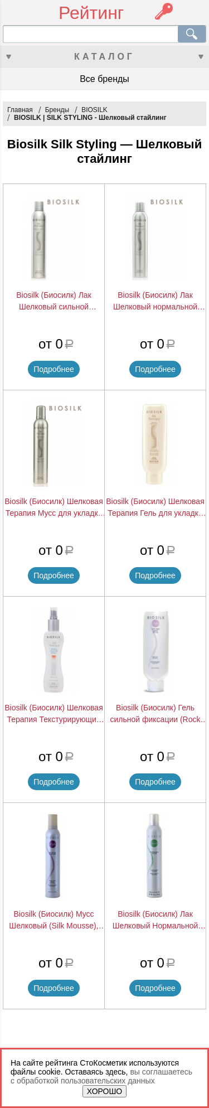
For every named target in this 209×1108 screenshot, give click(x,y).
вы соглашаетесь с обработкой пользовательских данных (101, 1076)
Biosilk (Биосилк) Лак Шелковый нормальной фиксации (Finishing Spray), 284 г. (155, 302)
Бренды (57, 110)
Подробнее (53, 369)
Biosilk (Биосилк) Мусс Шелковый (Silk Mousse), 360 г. (53, 920)
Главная (20, 110)
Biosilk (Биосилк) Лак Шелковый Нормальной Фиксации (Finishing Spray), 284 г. (155, 920)
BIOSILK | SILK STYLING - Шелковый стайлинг (90, 118)
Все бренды (104, 79)
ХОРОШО (104, 1091)
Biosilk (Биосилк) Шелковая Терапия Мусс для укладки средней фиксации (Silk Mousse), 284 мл (53, 508)
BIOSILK (94, 110)
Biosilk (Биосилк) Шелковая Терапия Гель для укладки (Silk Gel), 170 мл (155, 508)
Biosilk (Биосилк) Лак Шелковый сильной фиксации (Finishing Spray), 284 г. (54, 302)
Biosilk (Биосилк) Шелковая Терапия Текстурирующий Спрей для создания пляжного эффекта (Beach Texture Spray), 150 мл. (53, 714)
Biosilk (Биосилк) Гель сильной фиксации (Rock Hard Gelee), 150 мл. (155, 714)
